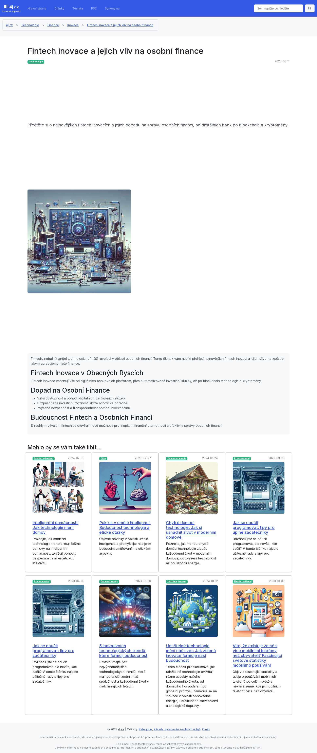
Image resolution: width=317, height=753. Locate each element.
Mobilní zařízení (242, 581)
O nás (206, 729)
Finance (53, 25)
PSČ (94, 8)
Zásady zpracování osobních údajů (177, 729)
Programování (241, 458)
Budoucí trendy (109, 581)
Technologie (30, 25)
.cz (11, 8)
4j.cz (9, 25)
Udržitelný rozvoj (176, 581)
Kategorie (145, 729)
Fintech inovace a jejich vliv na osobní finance (120, 25)
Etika (103, 458)
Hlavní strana (37, 8)
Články (59, 8)
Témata (77, 8)
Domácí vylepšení (43, 458)
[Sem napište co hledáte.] (278, 8)
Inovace (73, 25)
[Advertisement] (148, 93)
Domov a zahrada (176, 458)
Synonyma (112, 8)
